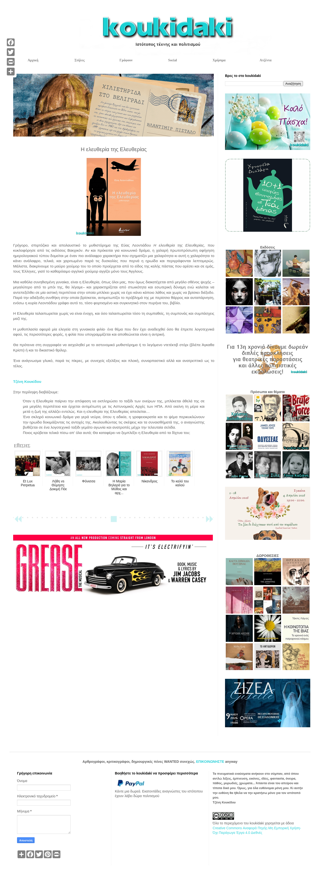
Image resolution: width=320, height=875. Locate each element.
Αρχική (33, 60)
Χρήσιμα (219, 60)
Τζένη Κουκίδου (27, 381)
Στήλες (80, 60)
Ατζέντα (266, 60)
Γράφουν (126, 60)
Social (172, 60)
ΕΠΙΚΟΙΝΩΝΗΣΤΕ (210, 762)
